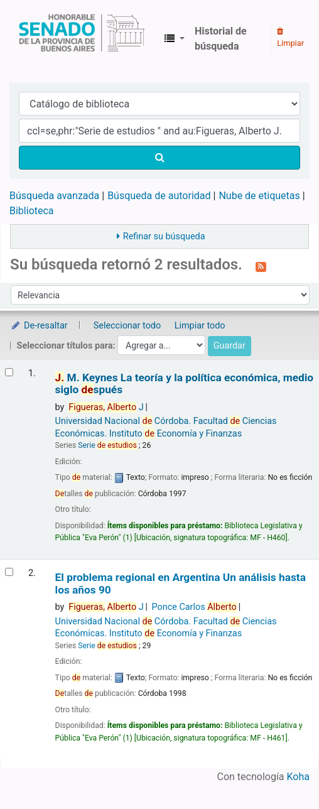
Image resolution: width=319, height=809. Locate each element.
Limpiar (290, 38)
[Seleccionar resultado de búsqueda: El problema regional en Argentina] (9, 572)
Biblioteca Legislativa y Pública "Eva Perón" (81, 39)
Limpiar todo (200, 325)
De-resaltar (39, 325)
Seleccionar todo (127, 325)
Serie (107, 445)
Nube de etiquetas (259, 196)
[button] (175, 39)
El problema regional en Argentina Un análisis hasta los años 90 (180, 583)
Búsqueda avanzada (54, 196)
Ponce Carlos (194, 607)
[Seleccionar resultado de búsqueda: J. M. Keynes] (9, 372)
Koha (298, 777)
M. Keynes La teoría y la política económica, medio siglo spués (184, 384)
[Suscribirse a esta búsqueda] (261, 266)
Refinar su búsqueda (164, 236)
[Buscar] (159, 158)
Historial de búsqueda (221, 38)
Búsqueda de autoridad (158, 196)
